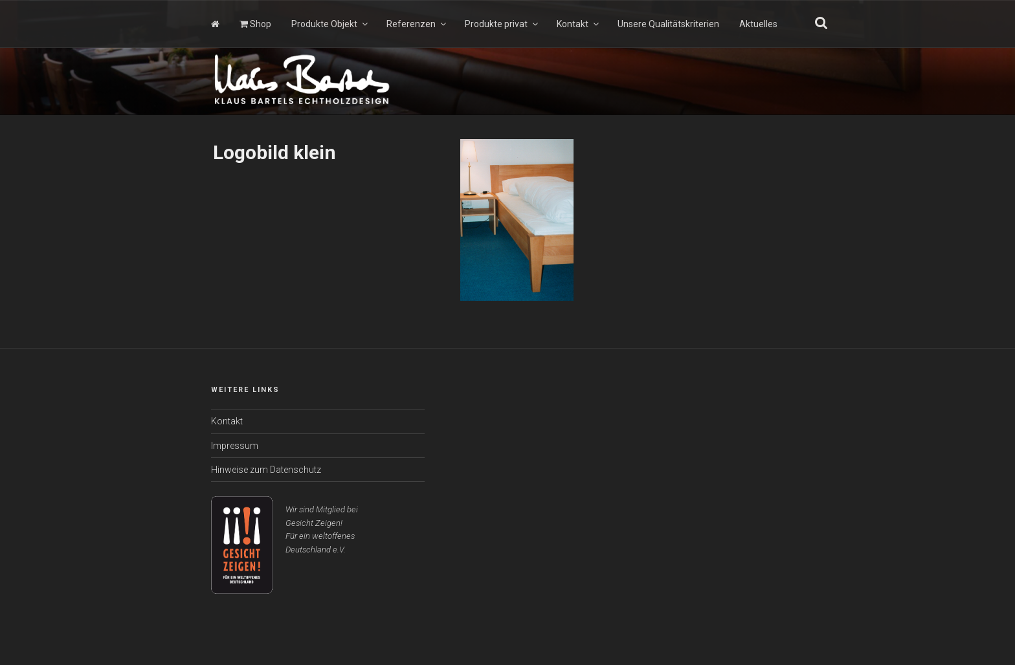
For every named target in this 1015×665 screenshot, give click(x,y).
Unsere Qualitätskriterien (668, 24)
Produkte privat (502, 24)
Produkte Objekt (330, 24)
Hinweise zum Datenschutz (266, 469)
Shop (255, 24)
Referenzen (417, 24)
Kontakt (579, 24)
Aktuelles (758, 24)
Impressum (234, 446)
